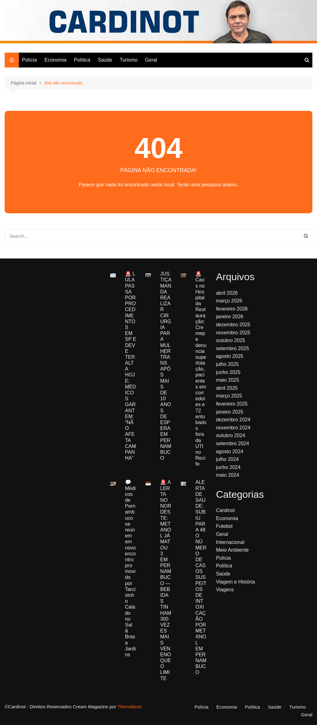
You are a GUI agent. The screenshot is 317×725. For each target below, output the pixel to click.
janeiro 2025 (229, 412)
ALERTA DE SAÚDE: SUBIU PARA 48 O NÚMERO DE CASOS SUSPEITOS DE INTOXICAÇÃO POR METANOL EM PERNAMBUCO (200, 577)
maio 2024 (227, 475)
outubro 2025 (230, 340)
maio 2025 (227, 380)
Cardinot (225, 510)
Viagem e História (235, 581)
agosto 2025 (229, 356)
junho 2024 (228, 467)
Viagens (225, 589)
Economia (55, 60)
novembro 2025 (233, 332)
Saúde (105, 60)
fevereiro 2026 (232, 308)
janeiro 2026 (229, 316)
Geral (151, 60)
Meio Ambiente (232, 550)
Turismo (128, 60)
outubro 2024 (230, 435)
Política (82, 60)
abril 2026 (227, 293)
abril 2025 (227, 388)
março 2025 (229, 395)
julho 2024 (227, 459)
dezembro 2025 (233, 324)
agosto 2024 (229, 451)
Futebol (224, 526)
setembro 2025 (232, 348)
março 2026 (229, 300)
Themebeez (129, 706)
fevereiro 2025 (232, 403)
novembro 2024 (233, 427)
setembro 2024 (232, 443)
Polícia (29, 60)
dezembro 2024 (233, 419)
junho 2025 (228, 372)
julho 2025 (227, 364)
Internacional (230, 542)
